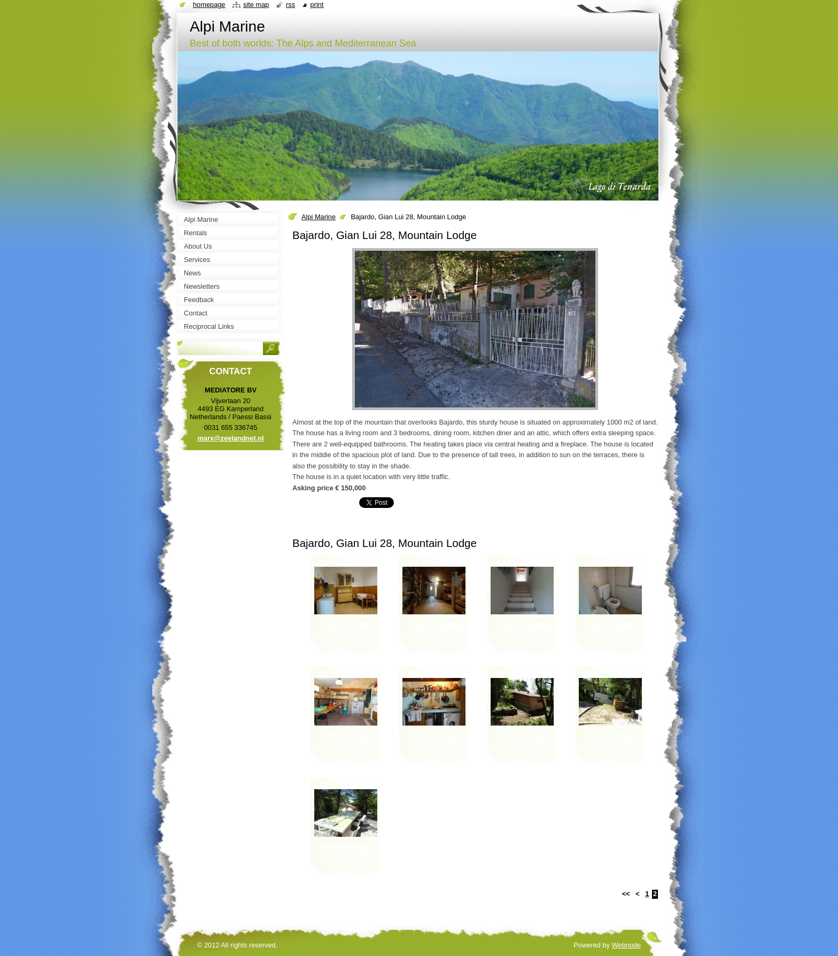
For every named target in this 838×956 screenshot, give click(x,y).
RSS (290, 5)
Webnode (626, 945)
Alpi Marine (318, 217)
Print (317, 5)
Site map (256, 5)
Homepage (209, 5)
